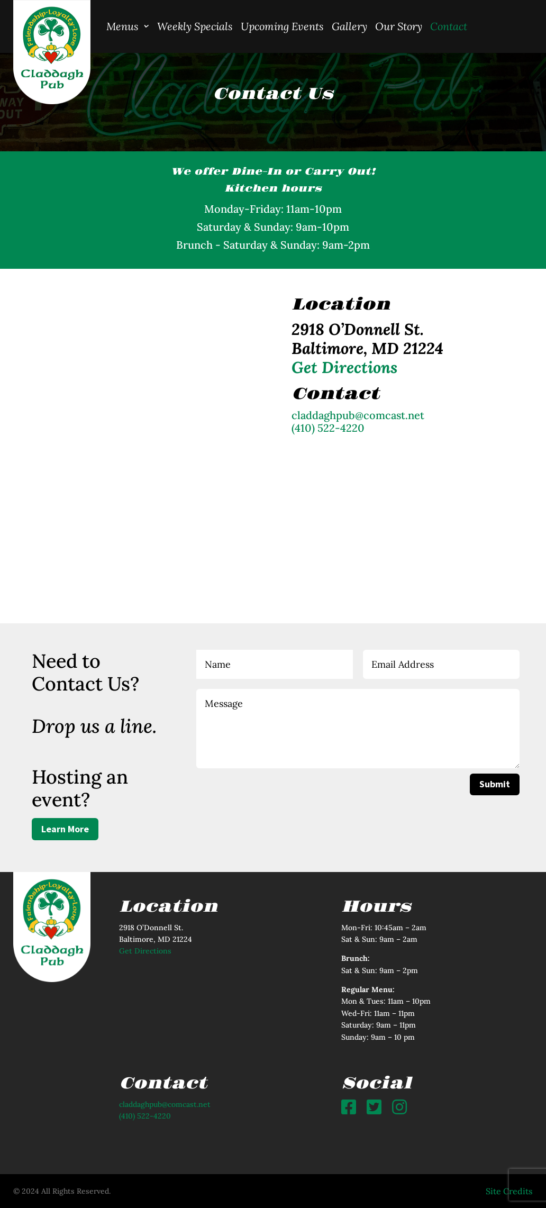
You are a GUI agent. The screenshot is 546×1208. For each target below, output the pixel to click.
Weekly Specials (195, 26)
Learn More (65, 829)
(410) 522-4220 (328, 427)
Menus (122, 26)
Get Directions (145, 951)
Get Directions (344, 367)
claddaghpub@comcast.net (358, 415)
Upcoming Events (282, 26)
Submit (494, 784)
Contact (448, 26)
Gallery (349, 26)
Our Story (398, 26)
